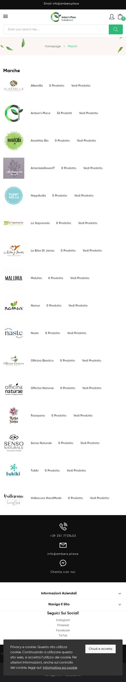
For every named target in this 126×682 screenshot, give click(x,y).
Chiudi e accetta (100, 648)
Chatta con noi (63, 572)
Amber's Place (40, 113)
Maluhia (36, 278)
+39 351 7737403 (63, 535)
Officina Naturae (42, 388)
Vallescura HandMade (46, 498)
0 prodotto (56, 85)
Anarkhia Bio (39, 140)
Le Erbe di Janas (42, 250)
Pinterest (63, 625)
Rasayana (38, 415)
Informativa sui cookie (60, 668)
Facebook (63, 630)
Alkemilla (37, 85)
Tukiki (34, 470)
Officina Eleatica (42, 360)
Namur (35, 305)
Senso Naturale (41, 443)
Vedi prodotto (80, 85)
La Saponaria (40, 223)
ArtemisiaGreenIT (43, 168)
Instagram (63, 620)
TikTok (63, 635)
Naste (35, 333)
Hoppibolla (38, 195)
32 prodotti (64, 113)
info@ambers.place (66, 3)
